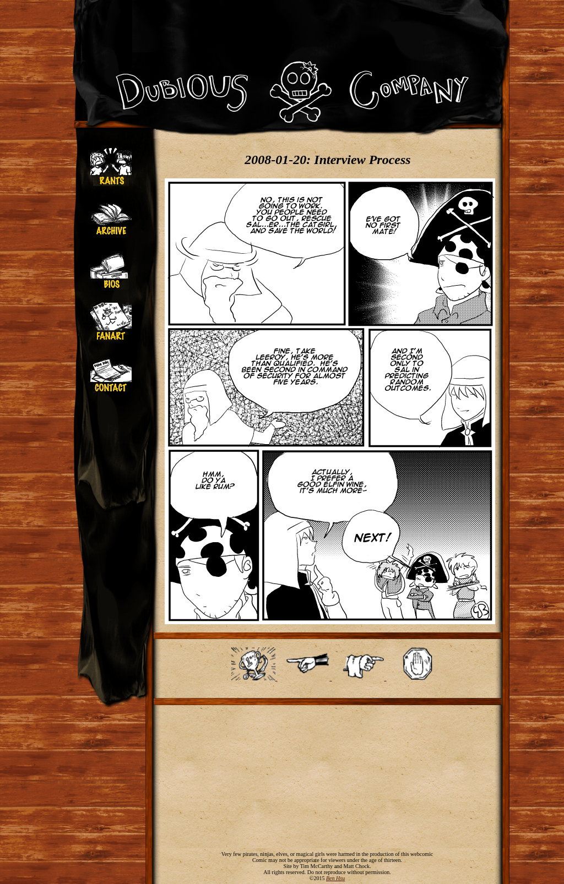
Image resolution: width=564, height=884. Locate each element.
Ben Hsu (335, 878)
